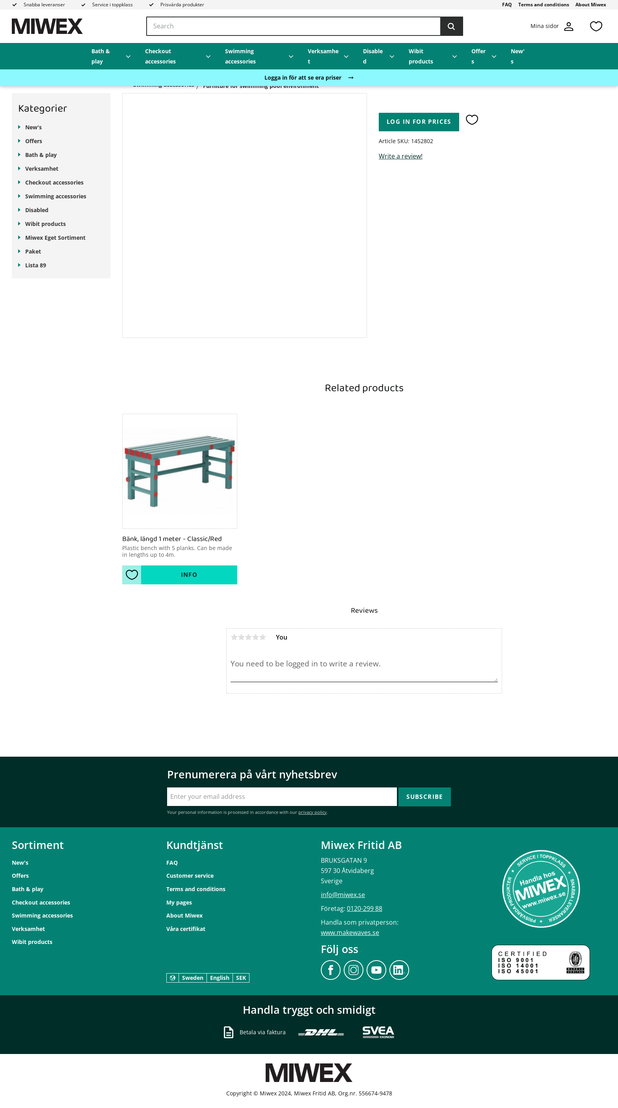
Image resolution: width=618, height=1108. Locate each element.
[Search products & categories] (304, 26)
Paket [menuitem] (33, 251)
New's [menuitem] (518, 56)
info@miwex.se (343, 894)
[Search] (451, 26)
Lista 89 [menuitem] (35, 265)
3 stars (248, 637)
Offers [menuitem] (478, 56)
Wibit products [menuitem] (421, 56)
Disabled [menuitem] (373, 56)
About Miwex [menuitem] (590, 4)
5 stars (262, 637)
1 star (234, 637)
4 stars (255, 637)
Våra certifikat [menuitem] (185, 929)
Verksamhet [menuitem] (323, 56)
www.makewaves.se (350, 932)
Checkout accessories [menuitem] (160, 56)
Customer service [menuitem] (190, 875)
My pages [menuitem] (179, 902)
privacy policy (312, 812)
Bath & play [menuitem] (100, 56)
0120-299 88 (364, 908)
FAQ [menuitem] (507, 4)
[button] (596, 26)
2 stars (241, 637)
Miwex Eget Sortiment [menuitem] (55, 237)
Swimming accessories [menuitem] (240, 56)
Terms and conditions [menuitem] (543, 4)
